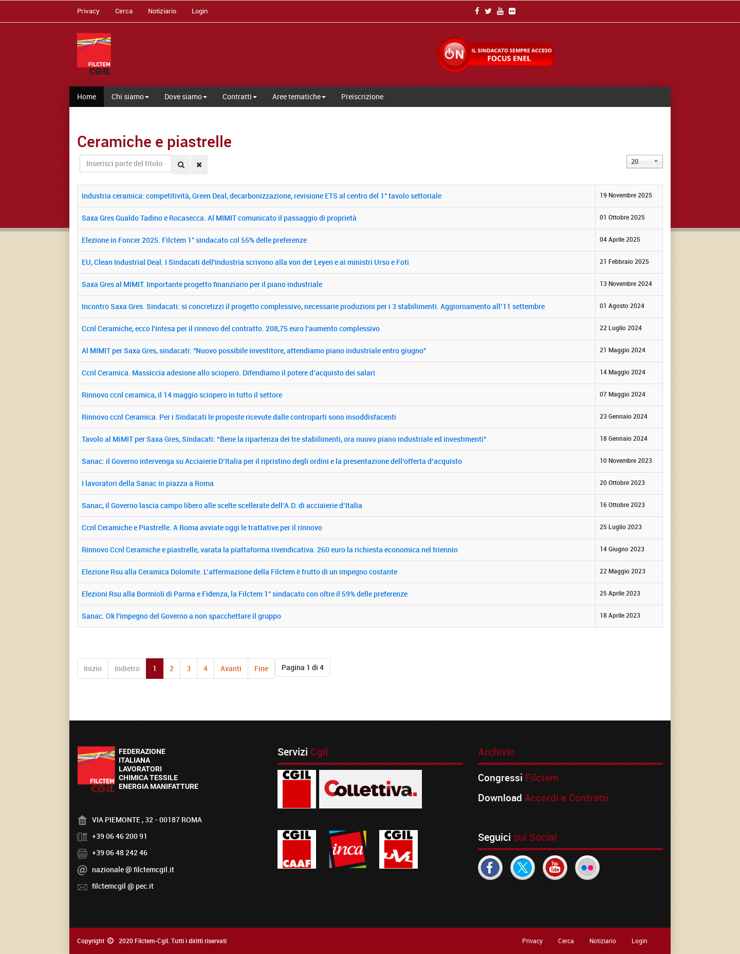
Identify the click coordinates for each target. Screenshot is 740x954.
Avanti (231, 668)
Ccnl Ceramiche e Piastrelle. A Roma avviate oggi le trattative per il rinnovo (202, 527)
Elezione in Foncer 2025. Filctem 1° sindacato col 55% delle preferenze (194, 240)
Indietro (127, 668)
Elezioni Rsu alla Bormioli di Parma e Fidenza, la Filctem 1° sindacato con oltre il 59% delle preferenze (245, 594)
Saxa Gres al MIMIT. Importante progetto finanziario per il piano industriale (202, 284)
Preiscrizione (362, 96)
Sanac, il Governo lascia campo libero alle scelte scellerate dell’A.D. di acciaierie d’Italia (222, 505)
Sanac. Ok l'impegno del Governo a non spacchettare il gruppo (181, 616)
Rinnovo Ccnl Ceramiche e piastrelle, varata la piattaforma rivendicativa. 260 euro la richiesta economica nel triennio (270, 549)
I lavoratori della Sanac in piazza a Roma (148, 483)
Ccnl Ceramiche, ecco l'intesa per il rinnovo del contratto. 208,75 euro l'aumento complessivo (231, 328)
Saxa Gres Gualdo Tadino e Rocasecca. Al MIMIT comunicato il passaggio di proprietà (219, 218)
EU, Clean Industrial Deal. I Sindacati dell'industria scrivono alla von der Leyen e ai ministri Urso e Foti (245, 262)
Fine (261, 668)
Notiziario (162, 10)
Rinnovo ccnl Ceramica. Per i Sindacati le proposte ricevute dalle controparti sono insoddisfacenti (239, 417)
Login (200, 10)
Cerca (124, 10)
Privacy (88, 10)
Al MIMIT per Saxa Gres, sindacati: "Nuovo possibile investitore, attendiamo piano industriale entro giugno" (254, 350)
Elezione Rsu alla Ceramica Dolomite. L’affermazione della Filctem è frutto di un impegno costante (239, 572)
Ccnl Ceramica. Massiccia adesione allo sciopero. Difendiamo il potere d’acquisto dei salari (228, 372)
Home (86, 96)
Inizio (93, 668)
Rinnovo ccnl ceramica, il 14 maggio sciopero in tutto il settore (182, 395)
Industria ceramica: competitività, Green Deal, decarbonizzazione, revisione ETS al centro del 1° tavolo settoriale (261, 196)
